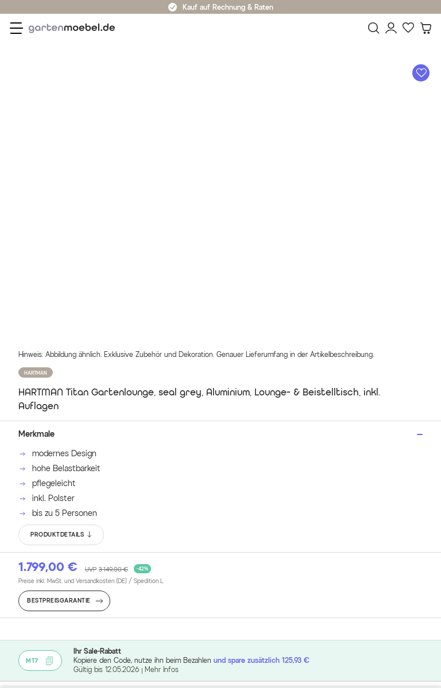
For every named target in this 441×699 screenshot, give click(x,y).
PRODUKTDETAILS (61, 535)
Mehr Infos (162, 669)
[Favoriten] (408, 28)
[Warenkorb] (425, 28)
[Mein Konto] (391, 28)
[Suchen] (374, 28)
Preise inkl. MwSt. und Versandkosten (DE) (90, 581)
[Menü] (16, 28)
